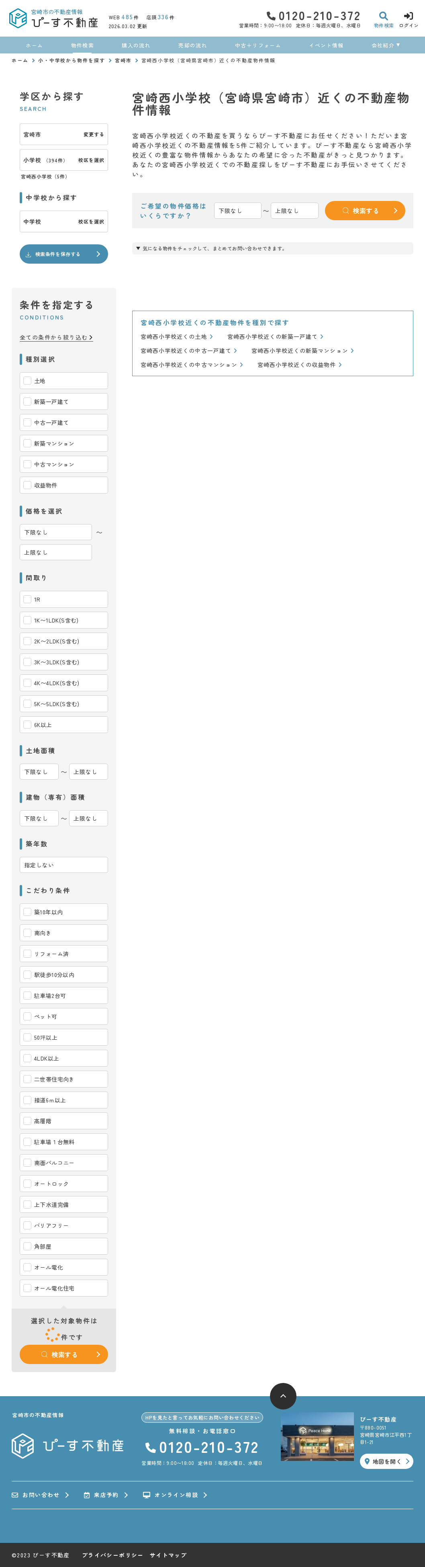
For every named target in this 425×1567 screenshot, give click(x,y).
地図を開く (383, 1461)
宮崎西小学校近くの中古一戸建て (189, 351)
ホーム (34, 45)
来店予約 (101, 1495)
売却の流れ (192, 45)
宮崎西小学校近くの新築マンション (302, 351)
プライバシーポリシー (113, 1555)
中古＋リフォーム (258, 45)
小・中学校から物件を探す (71, 60)
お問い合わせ (36, 1495)
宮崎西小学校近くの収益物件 (299, 365)
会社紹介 (383, 45)
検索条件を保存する (53, 254)
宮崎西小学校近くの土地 (177, 337)
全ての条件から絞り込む (56, 337)
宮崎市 (123, 60)
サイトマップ (168, 1555)
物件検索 (82, 45)
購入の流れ (136, 45)
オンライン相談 (170, 1495)
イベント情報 (326, 45)
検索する (59, 1354)
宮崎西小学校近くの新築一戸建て (275, 337)
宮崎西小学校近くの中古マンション (192, 365)
